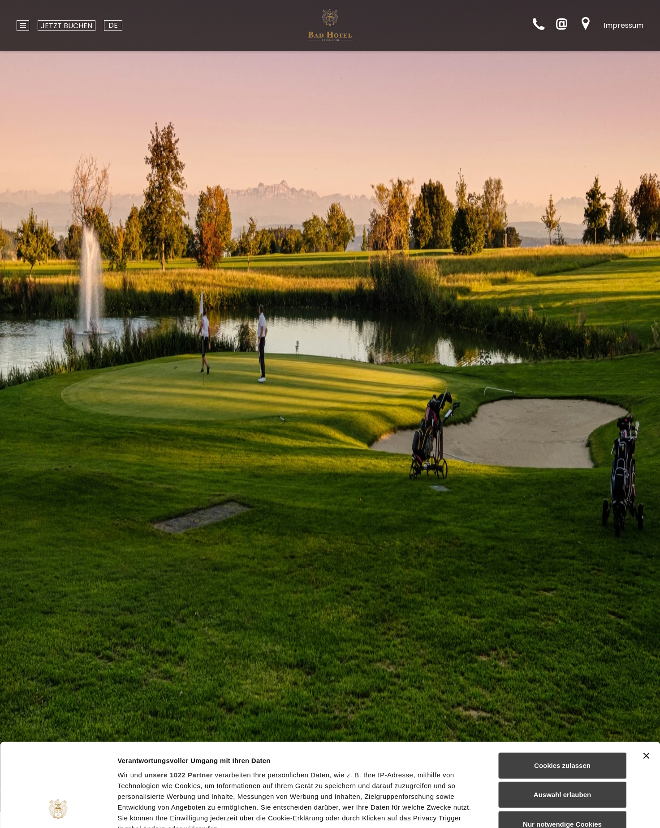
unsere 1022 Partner (178, 700)
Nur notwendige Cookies (562, 750)
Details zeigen (476, 810)
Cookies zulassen (562, 691)
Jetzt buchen (66, 26)
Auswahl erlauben (562, 720)
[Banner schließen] (646, 681)
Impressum (623, 25)
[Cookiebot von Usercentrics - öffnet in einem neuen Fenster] (58, 810)
